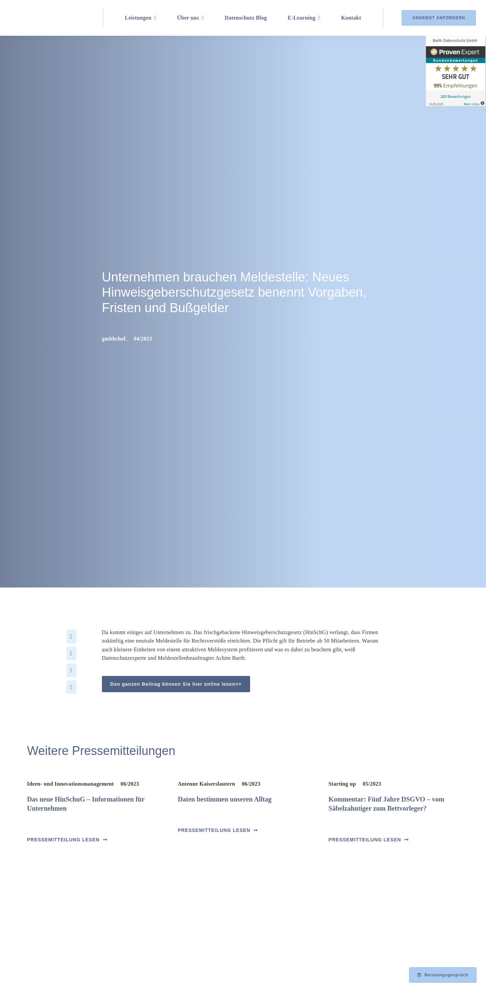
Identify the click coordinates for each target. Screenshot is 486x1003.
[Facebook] (71, 636)
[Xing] (71, 687)
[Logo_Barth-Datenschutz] (47, 18)
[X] (71, 653)
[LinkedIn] (71, 670)
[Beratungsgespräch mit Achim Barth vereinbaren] (443, 975)
